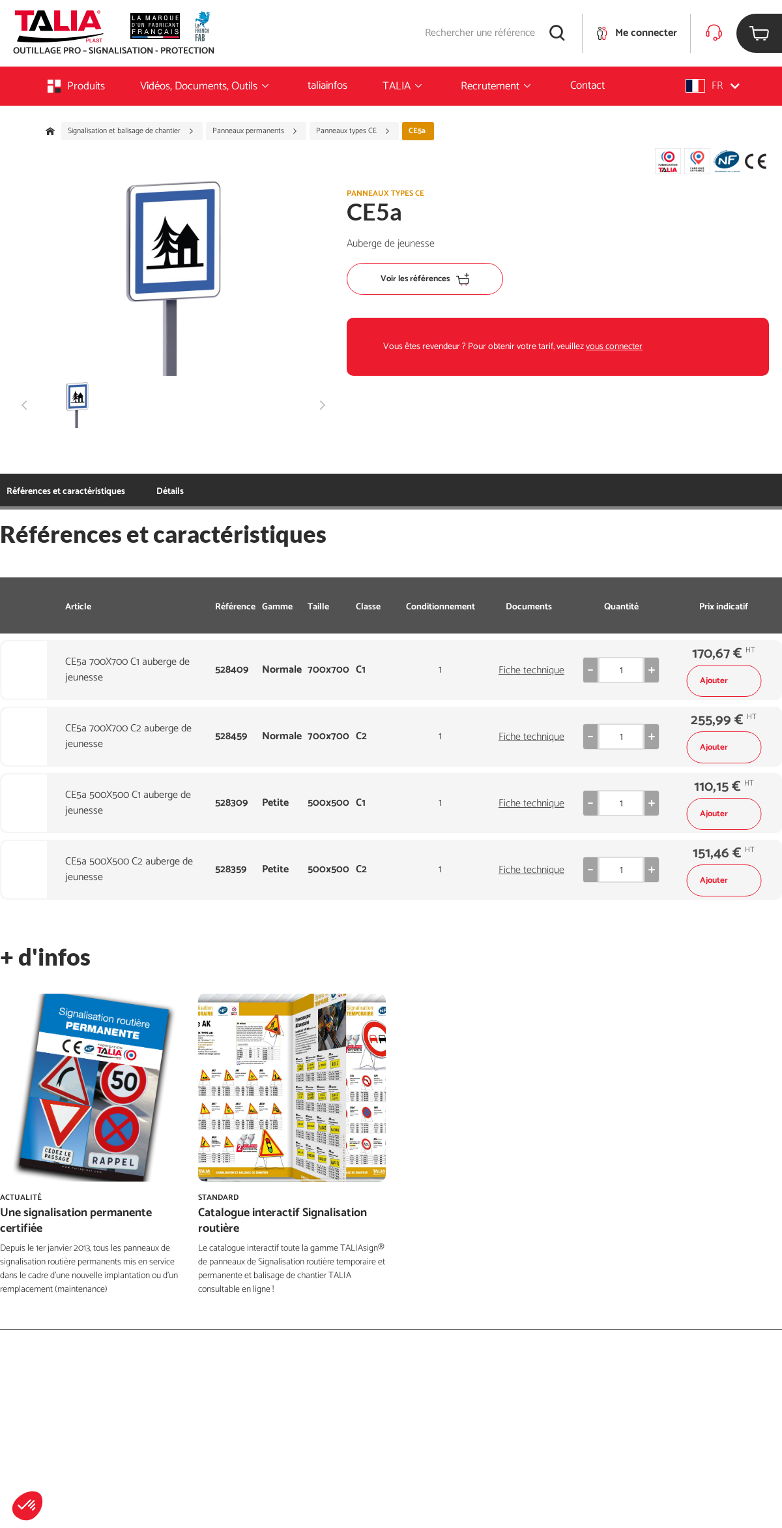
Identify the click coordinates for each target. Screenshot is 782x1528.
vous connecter (614, 346)
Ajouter (723, 681)
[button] (27, 1505)
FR (713, 86)
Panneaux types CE (353, 131)
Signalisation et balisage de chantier (131, 131)
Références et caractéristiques (66, 491)
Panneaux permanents (255, 131)
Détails (170, 491)
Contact (587, 85)
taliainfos (327, 85)
